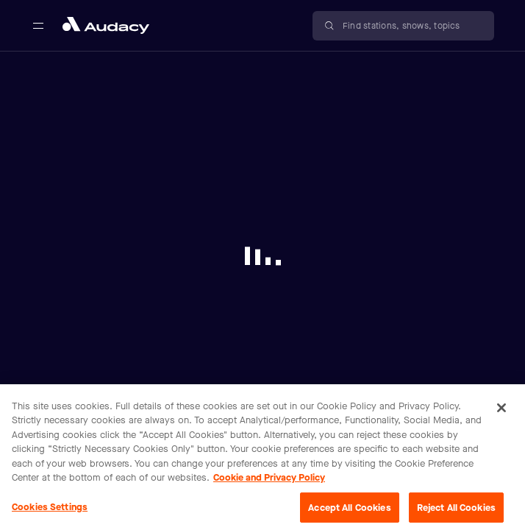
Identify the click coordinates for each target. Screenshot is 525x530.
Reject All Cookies (456, 512)
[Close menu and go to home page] (106, 25)
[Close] (501, 413)
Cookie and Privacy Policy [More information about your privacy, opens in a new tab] (269, 483)
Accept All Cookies (349, 512)
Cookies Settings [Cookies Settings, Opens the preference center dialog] (50, 512)
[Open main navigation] (38, 25)
